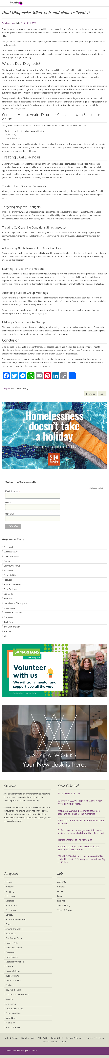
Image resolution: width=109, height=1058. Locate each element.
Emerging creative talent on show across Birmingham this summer (78, 851)
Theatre (7, 635)
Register (61, 904)
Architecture (11, 909)
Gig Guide (8, 597)
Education (8, 574)
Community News (12, 569)
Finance (9, 885)
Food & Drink (68, 1041)
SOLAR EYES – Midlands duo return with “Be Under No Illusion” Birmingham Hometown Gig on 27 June (81, 862)
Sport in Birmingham (15, 965)
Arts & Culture (22, 1041)
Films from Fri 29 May (69, 796)
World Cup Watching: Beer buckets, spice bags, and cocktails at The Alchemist (79, 816)
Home (60, 895)
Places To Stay (61, 1045)
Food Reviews (10, 592)
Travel (8, 927)
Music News (9, 611)
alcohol (14, 287)
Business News (11, 555)
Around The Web (13, 1031)
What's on (8, 639)
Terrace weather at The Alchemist (75, 843)
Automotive (11, 937)
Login (59, 899)
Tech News (9, 625)
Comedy (7, 564)
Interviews (8, 602)
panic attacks (37, 131)
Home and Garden (14, 951)
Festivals (8, 583)
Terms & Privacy (64, 913)
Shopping (8, 621)
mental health (96, 350)
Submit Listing (63, 909)
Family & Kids (10, 578)
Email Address (12, 494)
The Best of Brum (12, 630)
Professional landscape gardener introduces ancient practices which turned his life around (81, 835)
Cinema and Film (11, 560)
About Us (61, 885)
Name (8, 506)
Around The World (14, 932)
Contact (61, 890)
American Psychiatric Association (22, 70)
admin (17, 23)
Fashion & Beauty (14, 974)
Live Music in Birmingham (15, 606)
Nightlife (9, 1002)
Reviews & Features (13, 616)
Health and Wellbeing (19, 392)
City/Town (9, 517)
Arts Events (9, 550)
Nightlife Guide (39, 1041)
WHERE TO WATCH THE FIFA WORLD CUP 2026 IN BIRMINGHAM (80, 806)
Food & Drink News (12, 588)
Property (9, 890)
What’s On (54, 1041)
